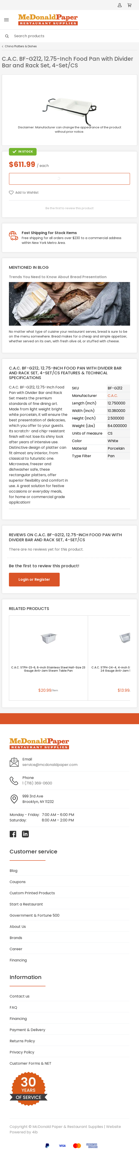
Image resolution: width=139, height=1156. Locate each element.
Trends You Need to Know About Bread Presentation (58, 277)
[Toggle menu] (6, 20)
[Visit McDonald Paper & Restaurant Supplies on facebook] (13, 834)
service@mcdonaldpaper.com (50, 764)
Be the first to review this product (69, 208)
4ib (35, 1132)
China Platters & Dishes (21, 46)
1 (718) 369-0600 (37, 783)
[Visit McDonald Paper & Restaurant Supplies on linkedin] (25, 834)
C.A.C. (113, 395)
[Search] (69, 36)
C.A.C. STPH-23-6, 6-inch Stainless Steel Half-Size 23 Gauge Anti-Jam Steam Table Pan (48, 669)
